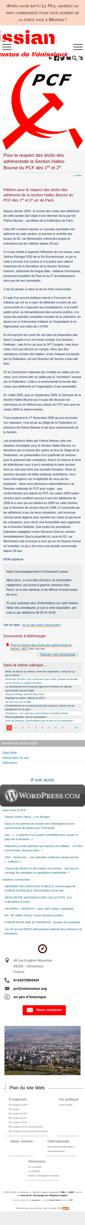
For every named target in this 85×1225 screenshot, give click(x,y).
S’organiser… (19, 1099)
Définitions (9, 763)
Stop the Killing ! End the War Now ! (25, 694)
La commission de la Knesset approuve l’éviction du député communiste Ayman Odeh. (38, 688)
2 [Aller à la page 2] (16, 727)
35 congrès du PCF (18, 1113)
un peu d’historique (29, 997)
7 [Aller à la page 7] (49, 727)
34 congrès (14, 1109)
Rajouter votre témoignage (57, 654)
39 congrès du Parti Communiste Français (28, 1131)
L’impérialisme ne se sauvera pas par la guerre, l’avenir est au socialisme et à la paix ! (39, 707)
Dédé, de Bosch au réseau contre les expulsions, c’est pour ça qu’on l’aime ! (40, 673)
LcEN (70, 1192)
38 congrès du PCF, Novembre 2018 (26, 1126)
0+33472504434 (26, 980)
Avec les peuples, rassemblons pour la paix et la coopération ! (39, 720)
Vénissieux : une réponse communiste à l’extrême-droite (36, 713)
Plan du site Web (27, 1087)
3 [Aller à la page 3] (22, 727)
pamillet (77, 175)
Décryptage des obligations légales (50, 1195)
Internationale (58, 1141)
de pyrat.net (36, 1200)
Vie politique (69, 1099)
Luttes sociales (66, 1105)
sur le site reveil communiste (41, 624)
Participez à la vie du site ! (66, 1214)
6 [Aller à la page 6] (42, 727)
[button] (51, 58)
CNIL (63, 1192)
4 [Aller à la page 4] (29, 727)
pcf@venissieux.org (30, 989)
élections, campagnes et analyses (43, 1175)
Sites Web (9, 753)
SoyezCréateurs (55, 1200)
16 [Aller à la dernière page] (75, 727)
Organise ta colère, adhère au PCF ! (25, 698)
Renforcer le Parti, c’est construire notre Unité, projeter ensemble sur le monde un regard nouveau (41, 681)
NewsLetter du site (15, 758)
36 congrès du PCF (18, 1118)
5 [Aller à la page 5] (36, 727)
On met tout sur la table (18, 701)
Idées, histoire (21, 1141)
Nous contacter (44, 1010)
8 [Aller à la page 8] (56, 727)
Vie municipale (34, 1167)
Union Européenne (56, 1151)
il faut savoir (26, 1195)
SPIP (71, 1200)
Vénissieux (36, 1161)
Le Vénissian (34, 1171)
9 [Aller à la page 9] (62, 727)
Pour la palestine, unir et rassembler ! (26, 717)
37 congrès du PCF (18, 1122)
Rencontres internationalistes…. (62, 1147)
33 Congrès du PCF (18, 1104)
